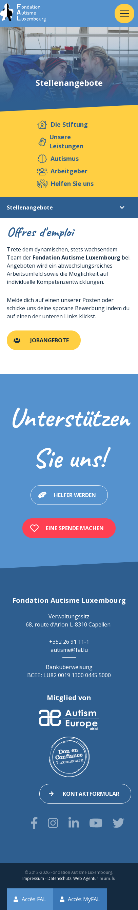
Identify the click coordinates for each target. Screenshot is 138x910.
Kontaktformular (91, 793)
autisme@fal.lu (69, 650)
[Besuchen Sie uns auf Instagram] (53, 823)
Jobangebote (49, 340)
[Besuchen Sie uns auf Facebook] (34, 823)
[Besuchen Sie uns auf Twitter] (118, 823)
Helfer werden (75, 495)
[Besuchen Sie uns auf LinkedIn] (73, 823)
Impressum (33, 878)
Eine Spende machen (75, 528)
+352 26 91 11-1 (69, 641)
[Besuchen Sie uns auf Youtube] (95, 823)
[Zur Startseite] (23, 13)
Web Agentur (85, 878)
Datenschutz (59, 878)
